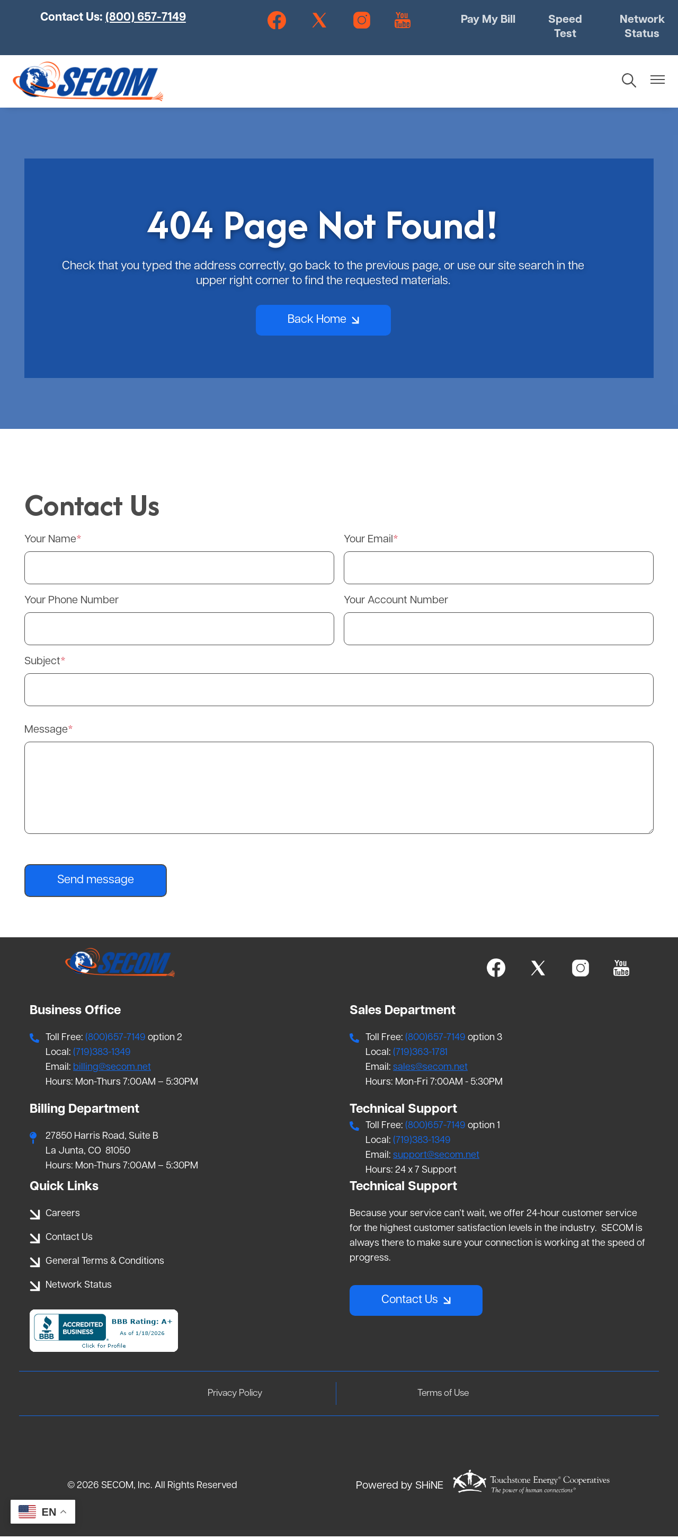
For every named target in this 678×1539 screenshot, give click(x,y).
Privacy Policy (240, 1396)
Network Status (641, 28)
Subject (42, 663)
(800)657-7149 (115, 1040)
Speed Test (565, 28)
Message (46, 732)
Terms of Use (438, 1396)
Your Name (50, 542)
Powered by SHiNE (399, 1488)
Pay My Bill (488, 28)
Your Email (368, 542)
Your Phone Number (71, 602)
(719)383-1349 (102, 1055)
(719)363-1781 (420, 1055)
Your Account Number (396, 602)
